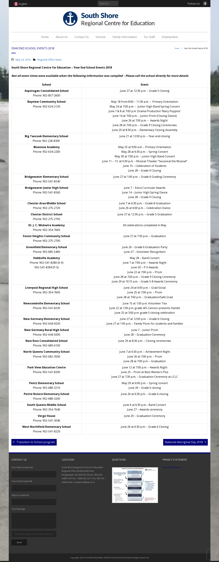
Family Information (125, 37)
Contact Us (82, 37)
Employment (170, 37)
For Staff (149, 37)
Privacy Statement (171, 467)
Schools (101, 37)
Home (45, 37)
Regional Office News (49, 59)
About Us (62, 37)
